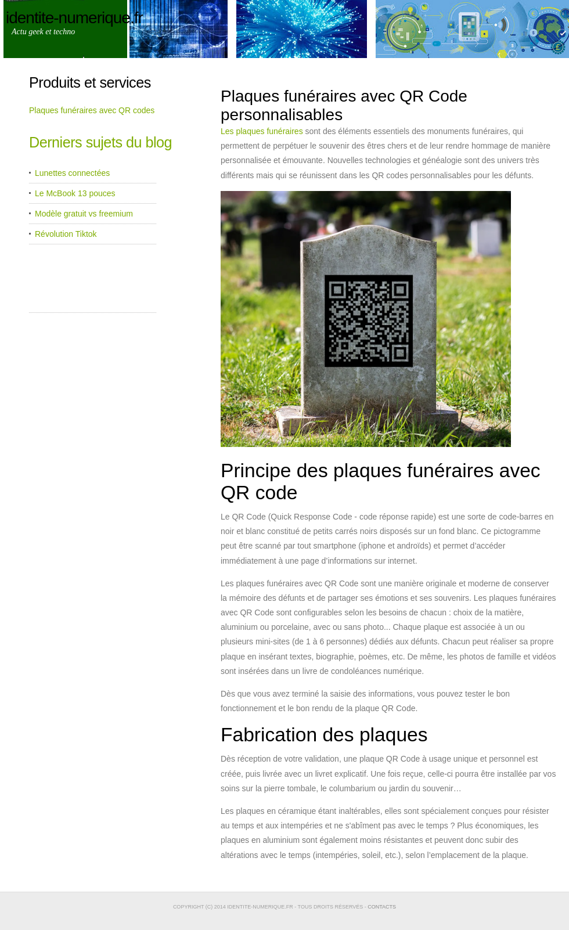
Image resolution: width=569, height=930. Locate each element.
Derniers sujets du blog (100, 142)
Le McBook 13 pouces (75, 193)
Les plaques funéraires (262, 131)
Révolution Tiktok (66, 234)
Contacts (382, 907)
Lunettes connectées (72, 173)
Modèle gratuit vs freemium (84, 213)
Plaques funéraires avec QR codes (91, 110)
